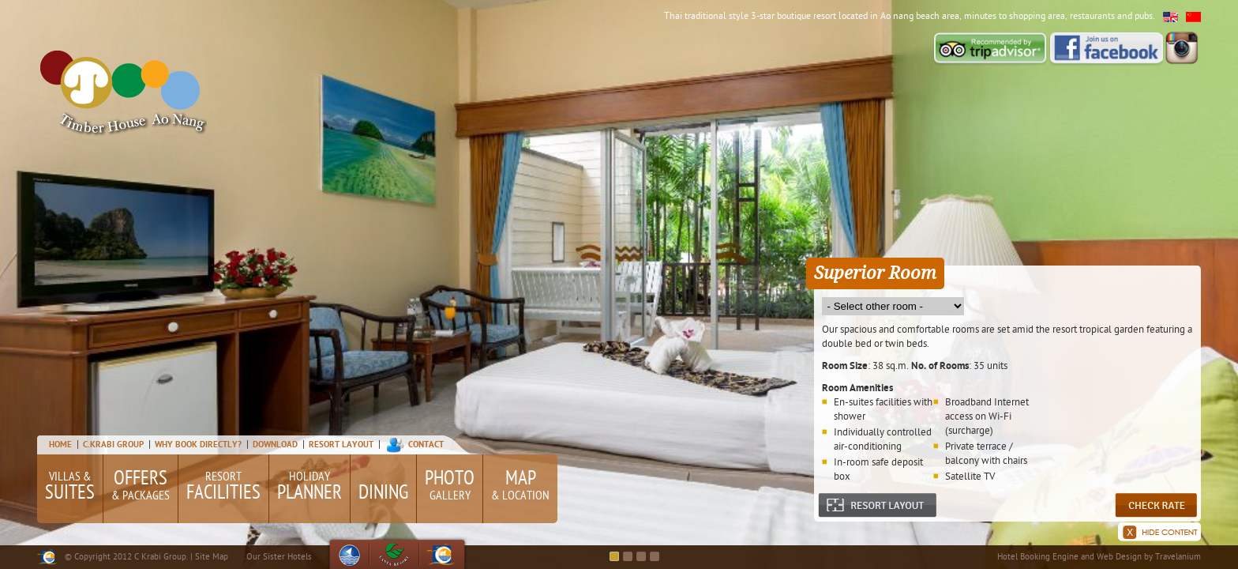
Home (60, 444)
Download (275, 444)
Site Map (211, 557)
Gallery (450, 485)
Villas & (70, 488)
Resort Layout (341, 444)
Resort (223, 488)
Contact (426, 444)
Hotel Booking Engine (1038, 557)
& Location (520, 485)
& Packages (140, 485)
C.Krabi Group (113, 444)
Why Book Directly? (199, 444)
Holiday (309, 488)
